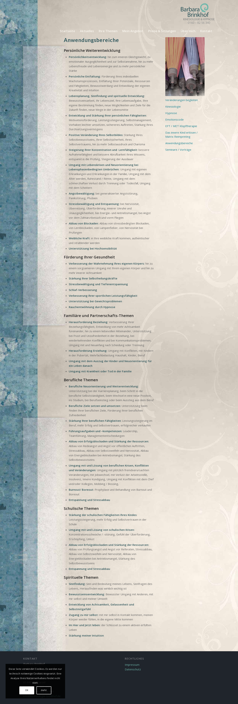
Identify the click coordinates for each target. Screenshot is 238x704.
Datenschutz (133, 669)
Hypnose (171, 113)
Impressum (132, 664)
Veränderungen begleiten (181, 100)
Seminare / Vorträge (178, 149)
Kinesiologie (173, 106)
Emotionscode (174, 119)
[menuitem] (67, 31)
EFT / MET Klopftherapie (181, 126)
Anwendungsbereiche (179, 143)
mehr (44, 690)
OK (26, 690)
